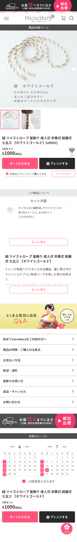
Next (74, 69)
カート (63, 18)
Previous (3, 69)
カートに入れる (20, 163)
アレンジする (59, 163)
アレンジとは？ (63, 173)
